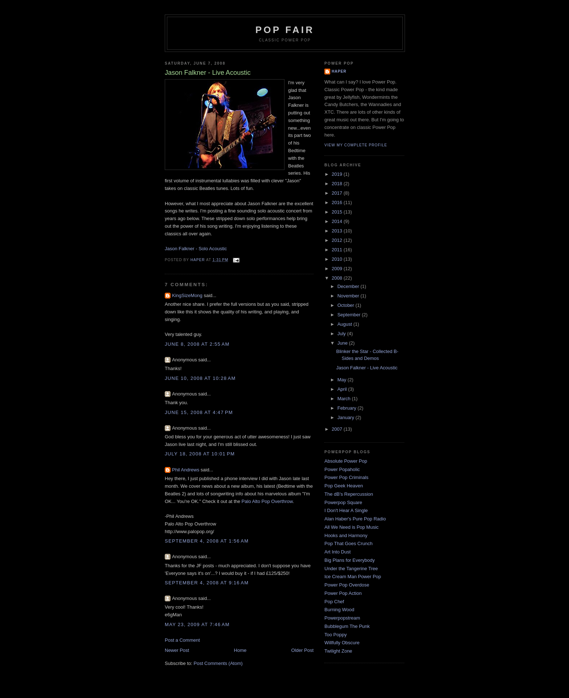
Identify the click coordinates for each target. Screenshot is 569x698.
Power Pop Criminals (346, 477)
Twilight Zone (338, 651)
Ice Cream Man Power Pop (352, 576)
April (342, 389)
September (349, 314)
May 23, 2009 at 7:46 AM (197, 624)
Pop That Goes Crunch (348, 543)
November (349, 296)
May (342, 379)
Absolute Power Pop (345, 461)
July (342, 333)
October (346, 305)
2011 (338, 249)
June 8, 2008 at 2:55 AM (197, 344)
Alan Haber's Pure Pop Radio (355, 519)
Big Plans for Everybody (349, 560)
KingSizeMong (187, 295)
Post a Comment (182, 640)
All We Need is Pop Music (351, 527)
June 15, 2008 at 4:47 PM (199, 412)
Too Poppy (335, 634)
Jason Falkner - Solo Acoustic (196, 248)
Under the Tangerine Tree (351, 568)
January (346, 417)
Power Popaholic (342, 469)
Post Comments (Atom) (218, 663)
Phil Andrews (185, 469)
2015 (338, 212)
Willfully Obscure (342, 642)
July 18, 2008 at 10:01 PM (200, 453)
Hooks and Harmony (346, 535)
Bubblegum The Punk (347, 626)
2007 (338, 429)
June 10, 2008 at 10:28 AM (200, 378)
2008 (338, 278)
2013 (338, 231)
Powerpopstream (342, 618)
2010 (338, 259)
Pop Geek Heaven (343, 485)
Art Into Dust (337, 552)
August (345, 324)
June (343, 343)
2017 (338, 193)
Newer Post (177, 650)
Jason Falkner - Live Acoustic (366, 367)
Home (240, 650)
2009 (338, 268)
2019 (338, 174)
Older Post (302, 650)
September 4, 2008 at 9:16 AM (207, 582)
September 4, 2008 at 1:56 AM (207, 541)
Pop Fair (285, 29)
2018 (338, 183)
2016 (338, 202)
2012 (338, 240)
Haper (339, 71)
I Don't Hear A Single (346, 510)
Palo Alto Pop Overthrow (267, 501)
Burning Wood (339, 609)
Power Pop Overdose (346, 585)
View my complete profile (355, 145)
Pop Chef (334, 601)
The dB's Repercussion (348, 494)
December (349, 286)
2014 (338, 221)
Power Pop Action (343, 593)
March (344, 398)
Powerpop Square (343, 502)
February (347, 408)
